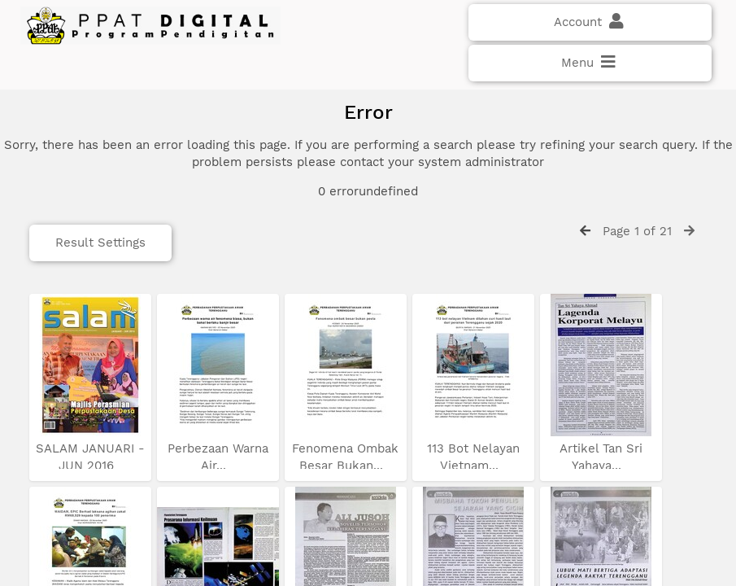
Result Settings (100, 242)
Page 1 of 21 (637, 231)
